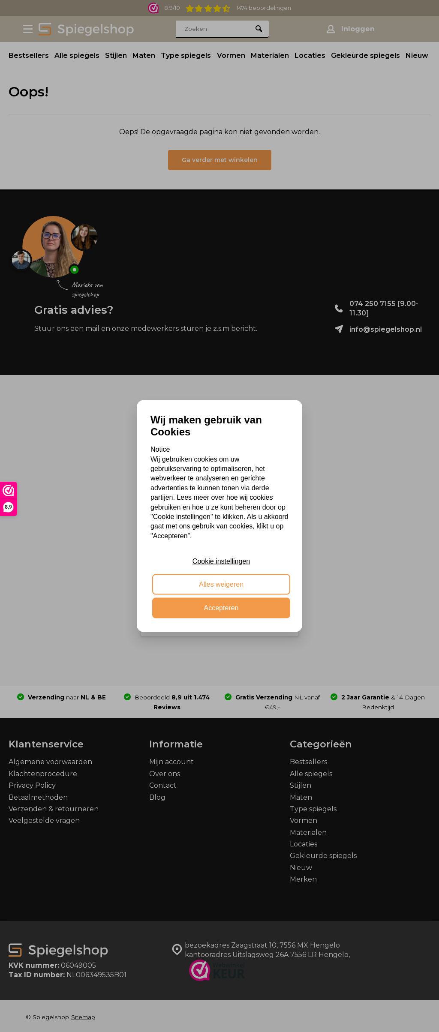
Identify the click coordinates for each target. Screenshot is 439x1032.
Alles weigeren (221, 584)
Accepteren (221, 607)
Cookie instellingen (221, 561)
